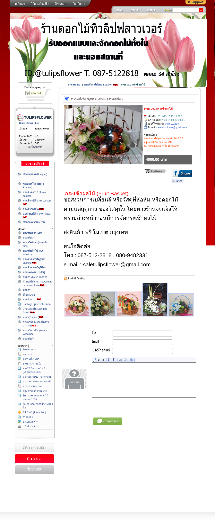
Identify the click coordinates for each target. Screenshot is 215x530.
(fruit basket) (101, 84)
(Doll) (29, 294)
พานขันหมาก (32, 299)
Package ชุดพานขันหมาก (37, 304)
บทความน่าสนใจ (32, 363)
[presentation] (123, 407)
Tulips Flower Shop (29, 123)
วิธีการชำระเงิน (34, 447)
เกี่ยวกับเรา (34, 469)
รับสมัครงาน (29, 349)
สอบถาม (27, 354)
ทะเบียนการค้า (30, 421)
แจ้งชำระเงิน (29, 426)
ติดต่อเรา (34, 458)
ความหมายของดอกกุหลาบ (37, 376)
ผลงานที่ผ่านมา (31, 359)
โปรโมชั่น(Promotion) (34, 412)
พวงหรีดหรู (29, 237)
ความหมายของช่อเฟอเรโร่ (37, 381)
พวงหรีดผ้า (29, 338)
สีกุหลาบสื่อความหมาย (35, 390)
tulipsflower (42, 128)
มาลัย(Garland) (33, 317)
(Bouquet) (35, 174)
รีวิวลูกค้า (28, 417)
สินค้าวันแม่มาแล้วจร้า (35, 277)
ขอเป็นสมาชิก (34, 147)
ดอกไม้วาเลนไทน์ (32, 386)
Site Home (74, 84)
